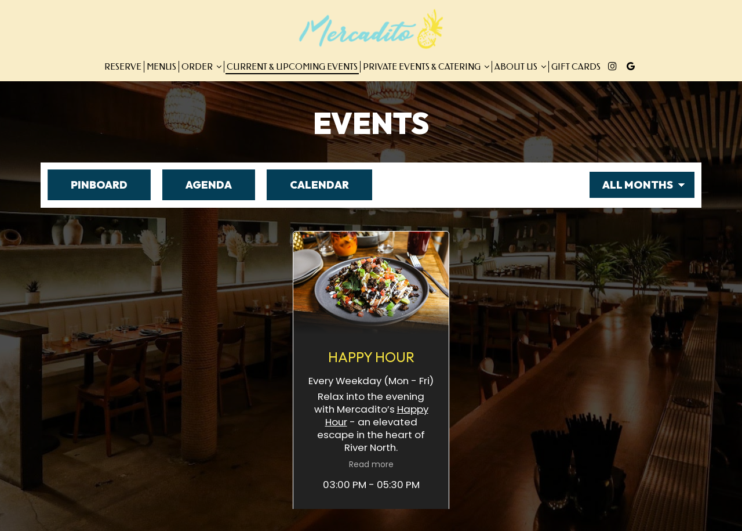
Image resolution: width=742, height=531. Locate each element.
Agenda (197, 185)
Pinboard (88, 185)
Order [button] (201, 67)
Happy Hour (519, 315)
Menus (161, 67)
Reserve (122, 67)
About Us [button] (520, 67)
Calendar (308, 185)
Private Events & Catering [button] (426, 67)
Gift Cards (576, 67)
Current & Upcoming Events (292, 67)
